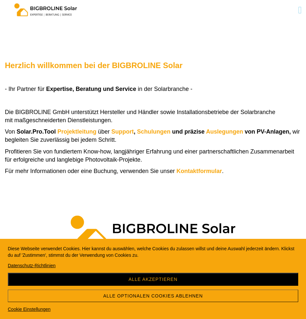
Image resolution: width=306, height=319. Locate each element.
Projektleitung (77, 131)
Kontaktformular (199, 171)
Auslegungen (225, 131)
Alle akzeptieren (153, 279)
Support (122, 131)
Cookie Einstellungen (29, 309)
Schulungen (154, 131)
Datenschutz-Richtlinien (32, 265)
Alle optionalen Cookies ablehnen (153, 295)
